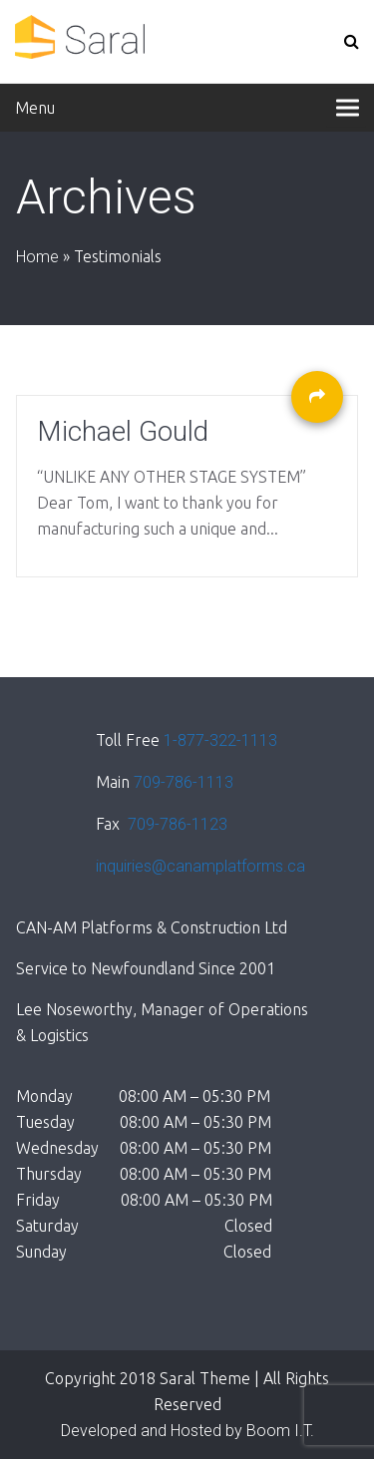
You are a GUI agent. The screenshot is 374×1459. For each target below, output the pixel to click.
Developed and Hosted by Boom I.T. (187, 1430)
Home (37, 256)
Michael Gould (122, 432)
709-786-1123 (175, 824)
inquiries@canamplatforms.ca (200, 866)
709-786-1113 (183, 782)
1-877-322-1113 (220, 740)
